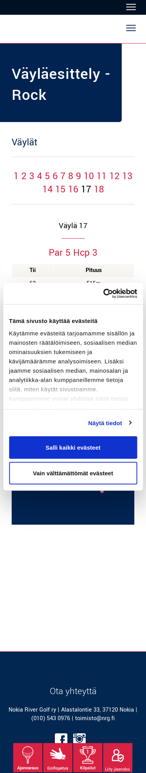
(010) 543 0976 (50, 718)
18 (99, 189)
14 (47, 189)
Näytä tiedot (105, 422)
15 (60, 189)
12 (114, 176)
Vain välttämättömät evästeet (73, 472)
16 (73, 189)
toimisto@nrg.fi (95, 718)
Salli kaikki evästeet (73, 447)
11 (102, 176)
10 (89, 176)
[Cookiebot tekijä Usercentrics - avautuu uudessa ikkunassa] (104, 293)
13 (127, 176)
